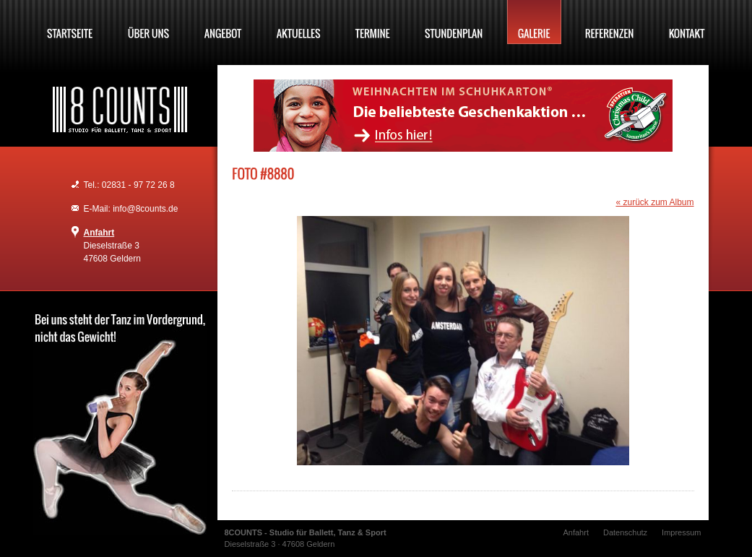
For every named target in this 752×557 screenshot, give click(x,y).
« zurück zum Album (654, 202)
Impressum (681, 532)
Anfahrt (99, 233)
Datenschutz (625, 532)
